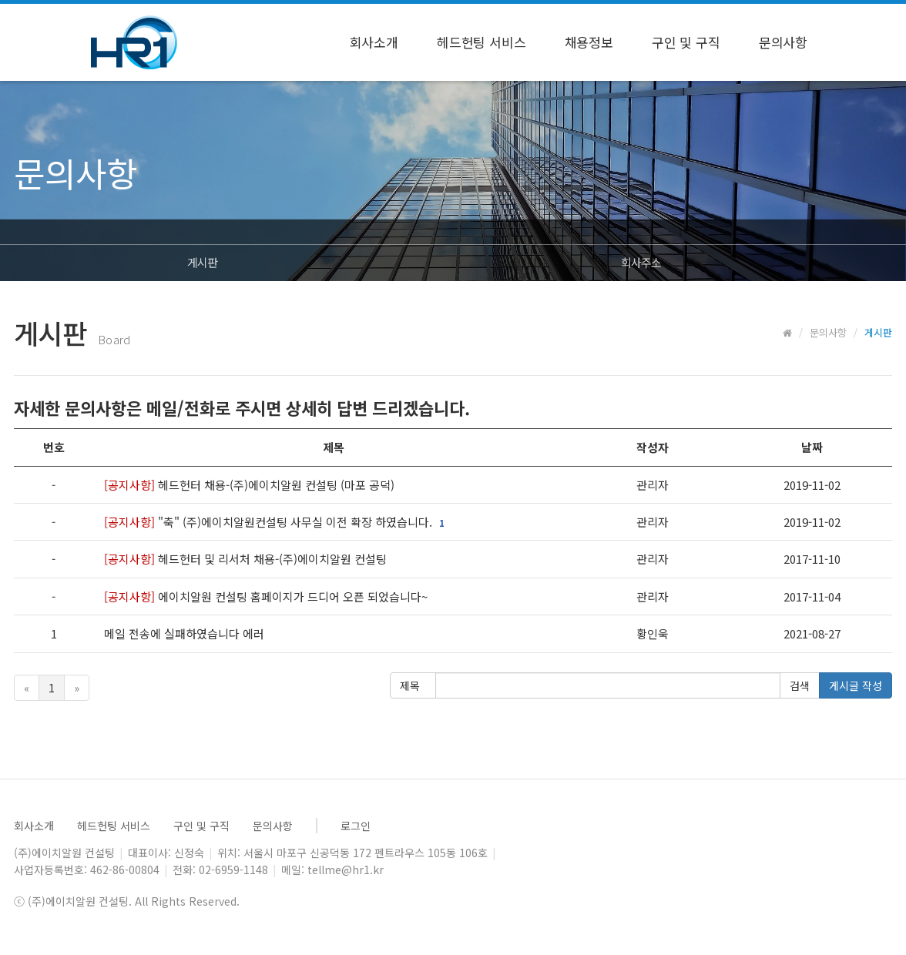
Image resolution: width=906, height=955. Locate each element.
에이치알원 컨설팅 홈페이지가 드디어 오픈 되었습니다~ (266, 596)
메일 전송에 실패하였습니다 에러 (185, 633)
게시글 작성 (855, 685)
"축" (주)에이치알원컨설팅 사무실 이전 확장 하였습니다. (269, 522)
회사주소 (641, 262)
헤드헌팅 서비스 (481, 42)
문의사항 (783, 42)
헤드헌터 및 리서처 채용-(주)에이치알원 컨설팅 (245, 559)
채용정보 (589, 42)
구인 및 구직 (686, 42)
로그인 (356, 825)
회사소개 (374, 42)
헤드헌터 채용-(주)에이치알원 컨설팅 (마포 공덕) (249, 485)
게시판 (202, 262)
